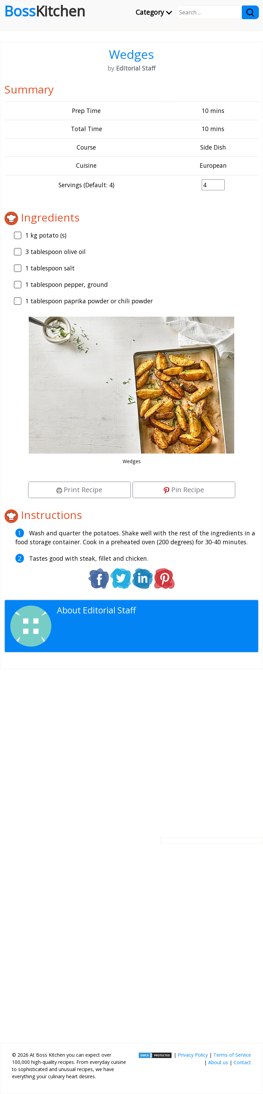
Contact (242, 1062)
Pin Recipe (184, 489)
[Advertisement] (131, 748)
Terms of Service (232, 1055)
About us (218, 1062)
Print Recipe (79, 489)
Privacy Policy (193, 1055)
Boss (44, 11)
